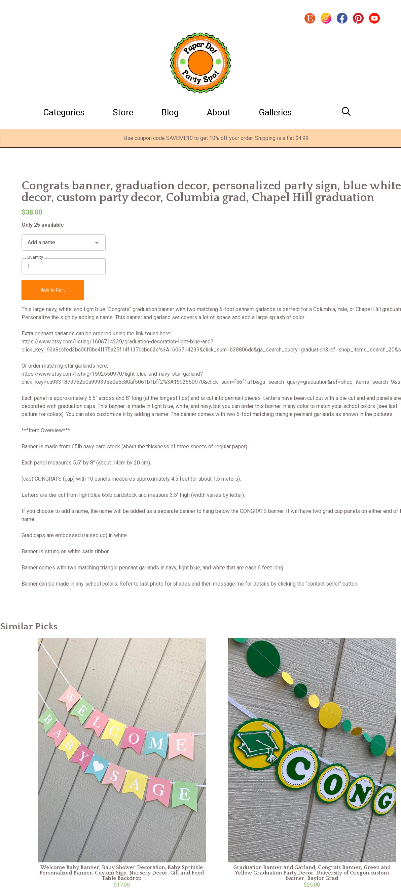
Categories (63, 112)
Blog (170, 112)
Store (123, 112)
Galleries (275, 112)
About (218, 112)
